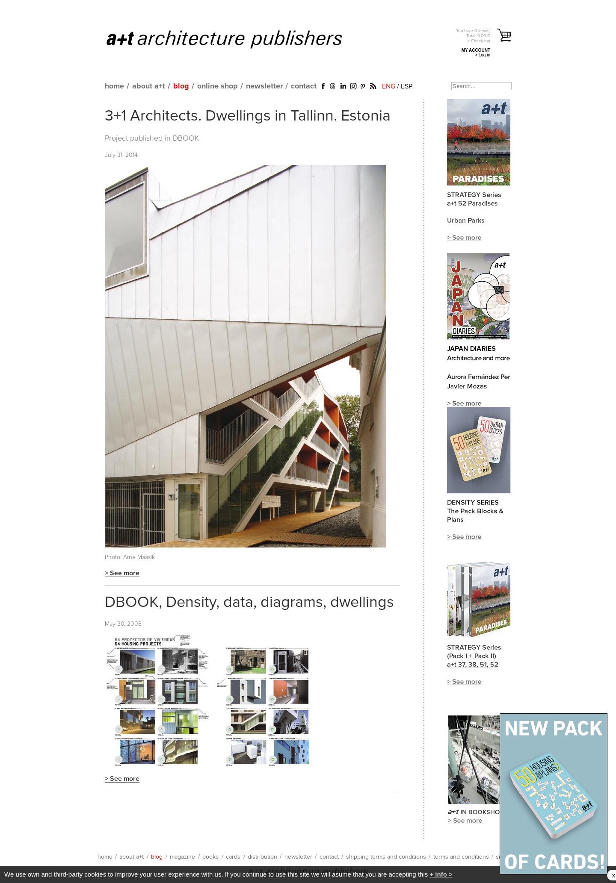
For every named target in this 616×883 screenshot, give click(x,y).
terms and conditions (461, 857)
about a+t (148, 86)
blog (181, 86)
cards (233, 857)
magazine (182, 857)
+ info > (440, 874)
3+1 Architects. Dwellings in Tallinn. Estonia (248, 116)
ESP (406, 86)
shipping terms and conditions (386, 857)
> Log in (482, 55)
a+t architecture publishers (235, 39)
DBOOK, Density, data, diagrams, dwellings (249, 602)
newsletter (264, 86)
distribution (262, 857)
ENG (388, 86)
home (114, 86)
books (210, 857)
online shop (217, 86)
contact (304, 86)
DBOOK (186, 138)
